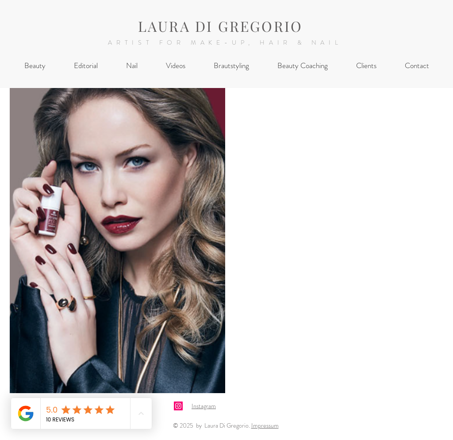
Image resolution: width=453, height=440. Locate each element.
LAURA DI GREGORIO (220, 25)
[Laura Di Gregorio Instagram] (178, 406)
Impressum (265, 425)
